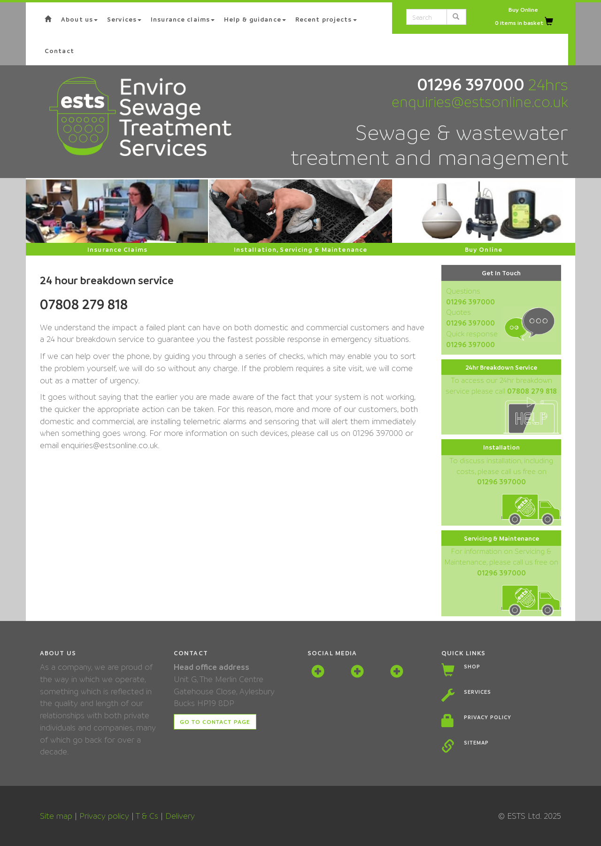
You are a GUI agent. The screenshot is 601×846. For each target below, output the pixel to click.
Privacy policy (487, 717)
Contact (59, 50)
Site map (56, 816)
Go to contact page (215, 721)
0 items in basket (524, 22)
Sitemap (476, 742)
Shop (472, 666)
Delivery (180, 816)
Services (477, 691)
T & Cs (147, 816)
